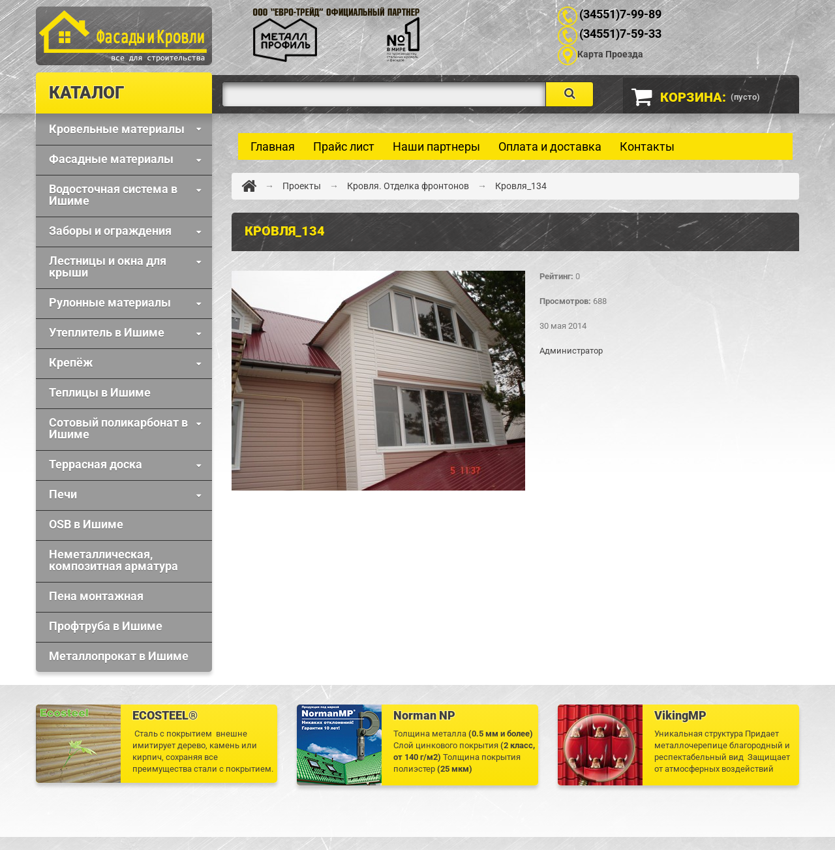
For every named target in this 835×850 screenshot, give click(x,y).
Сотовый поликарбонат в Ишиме (118, 428)
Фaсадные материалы (111, 159)
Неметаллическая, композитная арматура (113, 560)
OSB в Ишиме (86, 524)
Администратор (571, 351)
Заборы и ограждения (110, 230)
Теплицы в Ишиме (100, 392)
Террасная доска (95, 464)
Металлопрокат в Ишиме (119, 656)
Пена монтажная (96, 596)
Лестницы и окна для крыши (107, 266)
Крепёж (71, 362)
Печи (63, 494)
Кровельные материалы (117, 129)
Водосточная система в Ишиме (113, 194)
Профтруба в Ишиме (105, 626)
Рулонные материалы (110, 302)
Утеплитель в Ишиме (106, 332)
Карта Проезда (610, 54)
